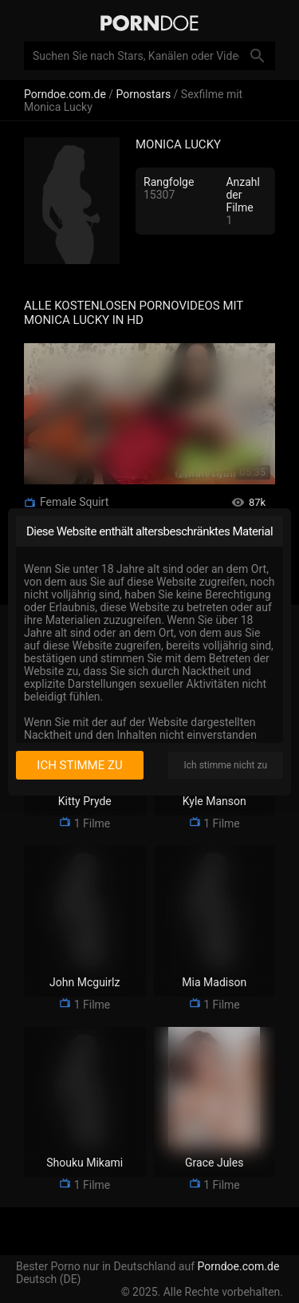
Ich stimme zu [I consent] (79, 765)
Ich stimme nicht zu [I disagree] (225, 765)
